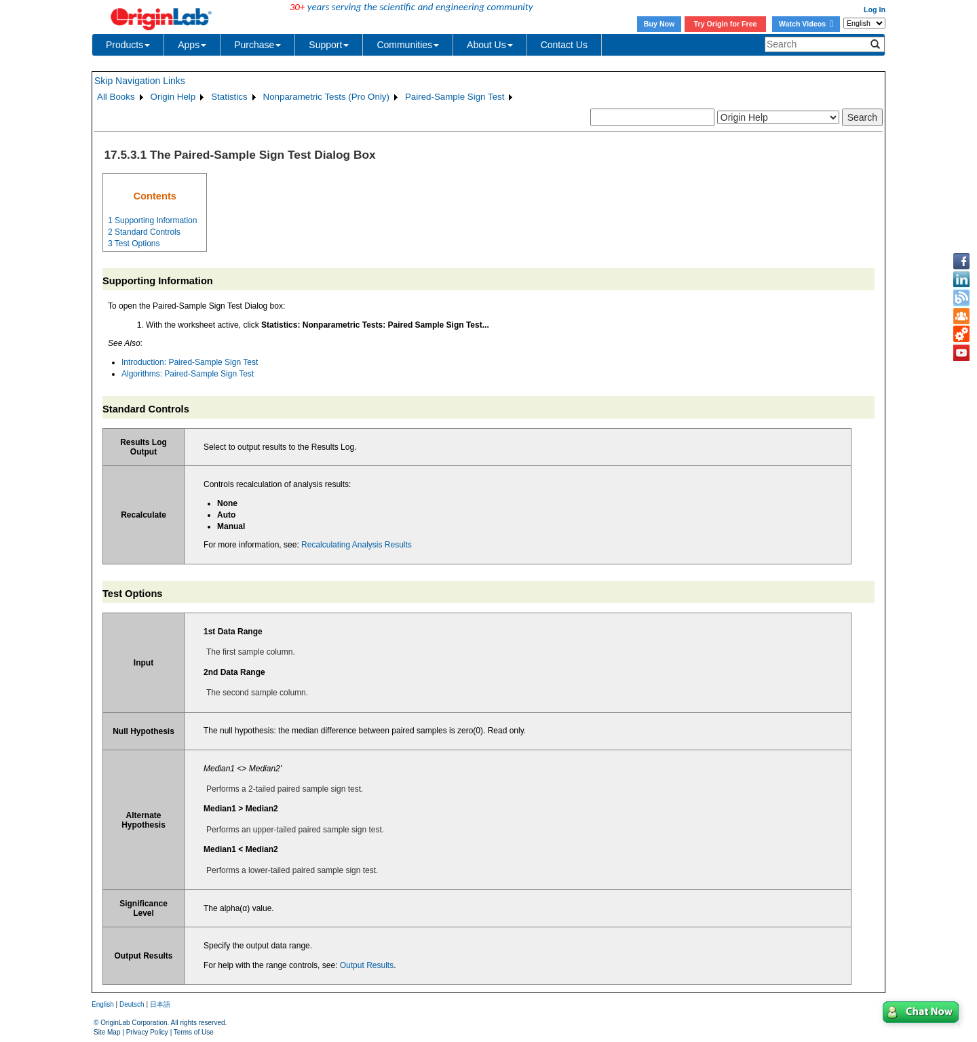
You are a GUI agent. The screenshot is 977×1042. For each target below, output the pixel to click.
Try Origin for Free (725, 24)
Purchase (257, 44)
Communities (408, 44)
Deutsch (132, 1004)
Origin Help (173, 97)
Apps (192, 44)
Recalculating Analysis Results (356, 544)
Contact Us (564, 44)
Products (128, 44)
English (103, 1004)
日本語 (160, 1004)
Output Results (367, 965)
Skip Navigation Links (139, 80)
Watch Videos (806, 24)
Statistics (229, 97)
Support (329, 44)
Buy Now (659, 24)
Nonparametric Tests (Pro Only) (326, 97)
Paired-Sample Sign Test (454, 97)
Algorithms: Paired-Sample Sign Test (187, 374)
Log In (874, 9)
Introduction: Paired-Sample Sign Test (189, 362)
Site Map (107, 1032)
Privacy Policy (147, 1032)
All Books (116, 97)
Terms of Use (194, 1032)
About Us (490, 44)
